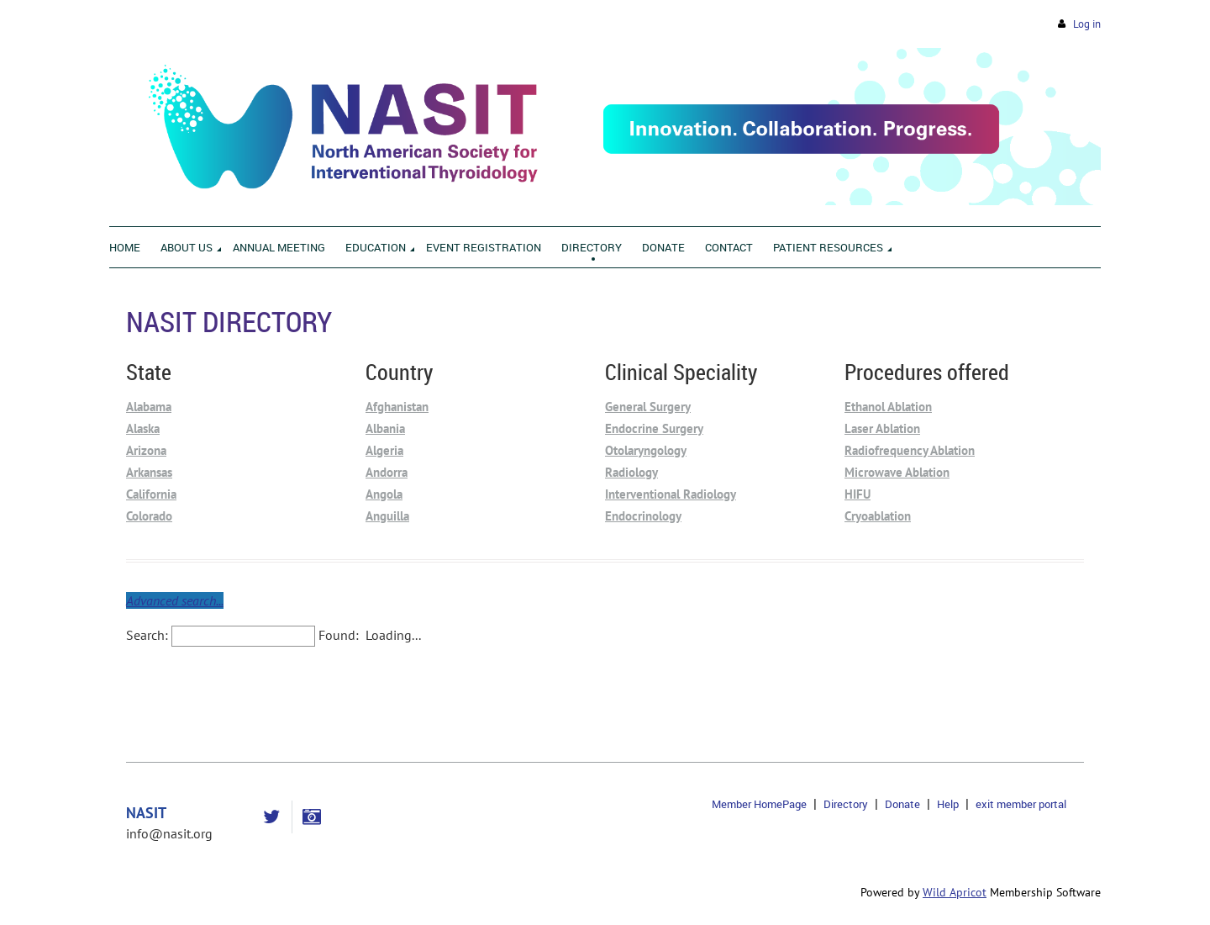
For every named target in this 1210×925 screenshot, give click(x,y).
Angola (384, 494)
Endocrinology (643, 516)
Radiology (631, 472)
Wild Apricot (954, 892)
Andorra (387, 472)
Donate (902, 803)
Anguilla (387, 516)
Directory (845, 803)
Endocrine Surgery (654, 428)
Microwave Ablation (897, 472)
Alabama (148, 407)
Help (948, 803)
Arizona (146, 450)
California (151, 494)
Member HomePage (759, 803)
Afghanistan (397, 407)
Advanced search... (175, 600)
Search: (147, 634)
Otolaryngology (646, 450)
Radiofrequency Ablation (909, 450)
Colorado (149, 516)
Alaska (143, 428)
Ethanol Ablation (888, 407)
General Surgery (648, 407)
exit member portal (1021, 803)
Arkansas (149, 472)
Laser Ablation (882, 428)
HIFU (857, 494)
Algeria (384, 450)
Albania (385, 428)
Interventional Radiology (670, 494)
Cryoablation (877, 516)
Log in (1087, 24)
